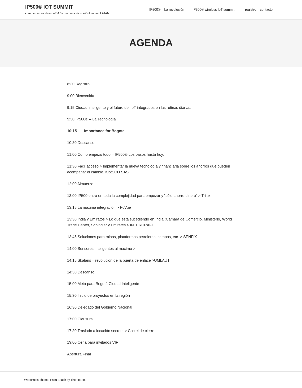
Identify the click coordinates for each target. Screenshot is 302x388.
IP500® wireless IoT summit (215, 9)
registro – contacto (259, 9)
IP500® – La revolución (166, 9)
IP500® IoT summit (49, 7)
